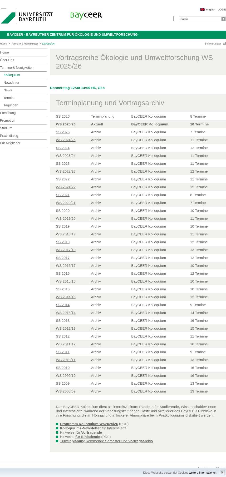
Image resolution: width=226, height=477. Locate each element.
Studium (6, 128)
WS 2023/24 (66, 156)
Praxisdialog (9, 136)
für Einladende (87, 437)
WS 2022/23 (66, 171)
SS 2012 (63, 336)
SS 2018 (63, 242)
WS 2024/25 (66, 140)
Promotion (7, 120)
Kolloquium (48, 43)
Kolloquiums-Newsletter (80, 428)
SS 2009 (63, 383)
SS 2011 (63, 352)
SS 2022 (63, 179)
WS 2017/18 (66, 250)
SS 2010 (63, 368)
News (8, 90)
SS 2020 (63, 211)
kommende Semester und (106, 441)
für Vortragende (88, 432)
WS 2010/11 (66, 360)
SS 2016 (63, 273)
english (211, 9)
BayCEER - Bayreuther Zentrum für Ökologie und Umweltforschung (72, 34)
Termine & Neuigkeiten (24, 43)
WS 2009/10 (66, 375)
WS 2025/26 (66, 124)
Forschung (8, 113)
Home (3, 43)
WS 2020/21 (66, 203)
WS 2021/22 (66, 187)
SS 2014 (63, 305)
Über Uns (7, 60)
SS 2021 (63, 195)
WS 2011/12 (66, 344)
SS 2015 (63, 289)
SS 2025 (63, 132)
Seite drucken (213, 43)
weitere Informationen (202, 472)
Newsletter (11, 82)
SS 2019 (63, 226)
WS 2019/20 (66, 218)
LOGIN (222, 9)
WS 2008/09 (66, 391)
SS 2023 (63, 163)
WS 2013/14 (66, 313)
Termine (9, 98)
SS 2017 (63, 258)
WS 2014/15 (66, 297)
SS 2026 (63, 116)
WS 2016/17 (66, 265)
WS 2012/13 (66, 328)
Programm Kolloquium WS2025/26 (89, 424)
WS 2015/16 (66, 281)
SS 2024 (63, 148)
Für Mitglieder (10, 143)
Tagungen (11, 105)
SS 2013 (63, 320)
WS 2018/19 (66, 234)
